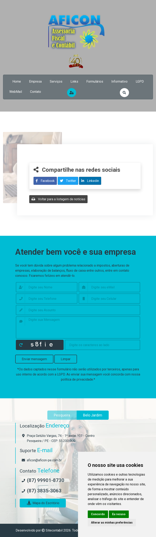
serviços (56, 81)
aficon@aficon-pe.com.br (44, 460)
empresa (35, 81)
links (74, 81)
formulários (94, 81)
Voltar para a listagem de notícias (58, 199)
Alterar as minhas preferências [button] (112, 522)
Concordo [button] (98, 514)
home (16, 81)
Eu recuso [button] (119, 514)
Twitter (68, 181)
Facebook (45, 181)
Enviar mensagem (34, 359)
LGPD (140, 81)
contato (35, 92)
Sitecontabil (54, 530)
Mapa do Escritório (42, 503)
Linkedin (90, 181)
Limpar (65, 359)
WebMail (15, 92)
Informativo (119, 81)
